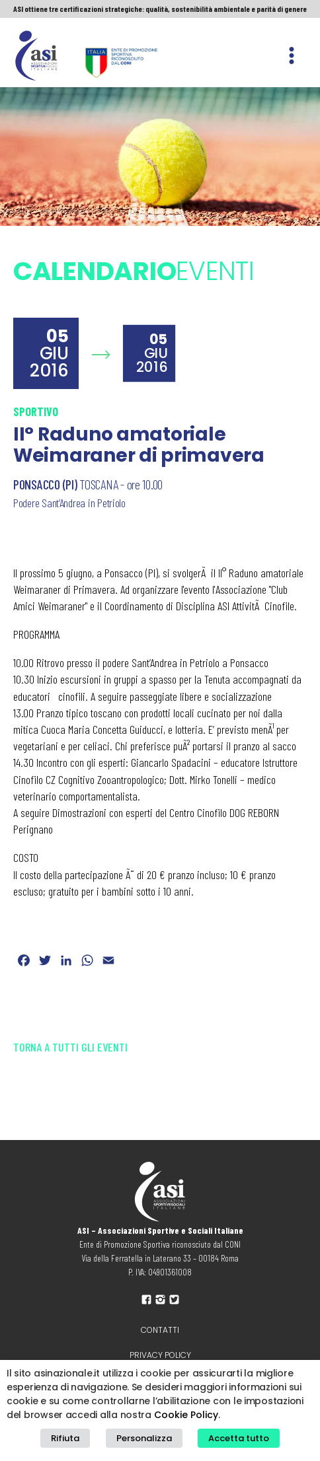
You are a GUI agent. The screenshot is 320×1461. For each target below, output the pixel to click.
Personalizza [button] (144, 1438)
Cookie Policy (186, 1414)
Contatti (160, 1330)
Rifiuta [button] (65, 1438)
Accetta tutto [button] (238, 1438)
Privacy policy (160, 1355)
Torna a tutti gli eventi (70, 1047)
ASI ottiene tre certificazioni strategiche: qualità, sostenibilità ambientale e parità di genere (160, 8)
